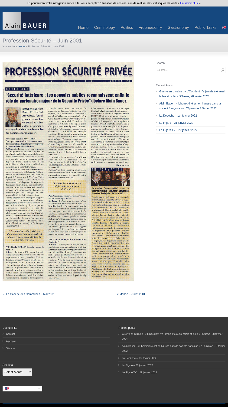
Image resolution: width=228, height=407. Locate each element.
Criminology (104, 27)
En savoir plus (189, 3)
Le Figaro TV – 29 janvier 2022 (178, 130)
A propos (11, 341)
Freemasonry (150, 27)
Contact (10, 333)
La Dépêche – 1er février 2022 (178, 115)
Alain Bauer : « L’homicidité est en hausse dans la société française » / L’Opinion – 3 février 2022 (190, 106)
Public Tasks (205, 27)
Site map (11, 348)
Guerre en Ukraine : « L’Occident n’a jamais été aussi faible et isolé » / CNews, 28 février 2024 (192, 94)
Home (83, 27)
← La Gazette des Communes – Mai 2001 (29, 294)
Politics (127, 27)
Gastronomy (178, 27)
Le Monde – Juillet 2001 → (132, 294)
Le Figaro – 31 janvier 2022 (176, 122)
